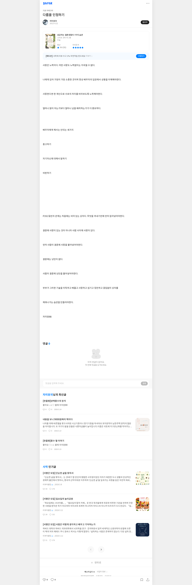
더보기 (147, 3)
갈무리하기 (141, 579)
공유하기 (147, 579)
